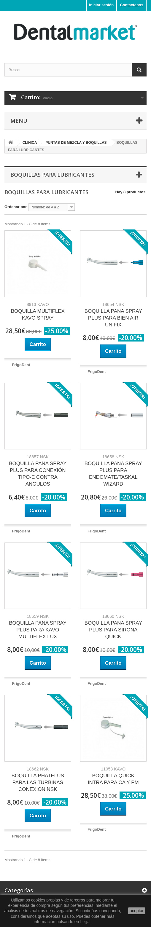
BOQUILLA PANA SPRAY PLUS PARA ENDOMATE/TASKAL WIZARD (113, 470)
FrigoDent (21, 365)
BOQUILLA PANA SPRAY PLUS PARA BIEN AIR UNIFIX (113, 315)
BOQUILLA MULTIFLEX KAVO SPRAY (38, 311)
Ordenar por (15, 207)
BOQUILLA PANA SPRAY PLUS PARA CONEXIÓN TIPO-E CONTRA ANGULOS (37, 470)
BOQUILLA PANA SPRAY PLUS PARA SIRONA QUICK (113, 626)
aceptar (137, 910)
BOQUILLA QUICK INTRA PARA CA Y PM (113, 776)
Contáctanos (131, 5)
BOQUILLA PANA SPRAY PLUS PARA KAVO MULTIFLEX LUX (37, 626)
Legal (85, 921)
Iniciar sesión (101, 5)
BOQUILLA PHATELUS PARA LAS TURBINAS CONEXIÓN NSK (38, 779)
